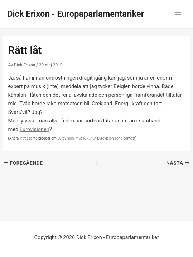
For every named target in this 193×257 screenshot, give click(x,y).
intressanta (29, 138)
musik (80, 138)
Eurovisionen (34, 129)
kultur (91, 138)
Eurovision (65, 138)
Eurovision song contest (116, 138)
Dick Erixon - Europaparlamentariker (75, 14)
